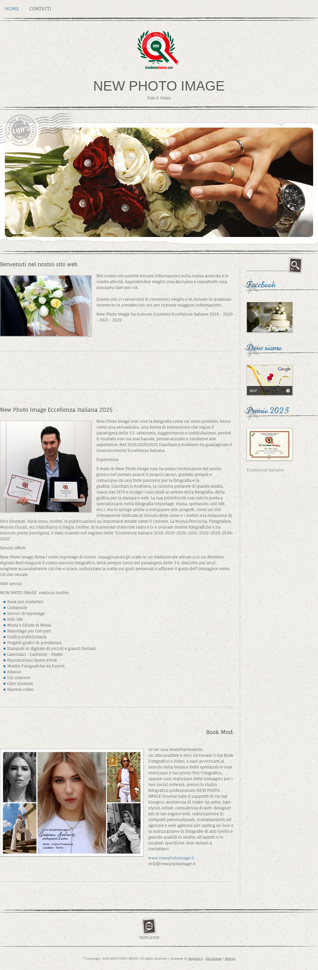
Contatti (40, 8)
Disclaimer (214, 958)
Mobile (230, 958)
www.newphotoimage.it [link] (171, 857)
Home (12, 8)
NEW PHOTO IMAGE (159, 85)
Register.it (196, 958)
